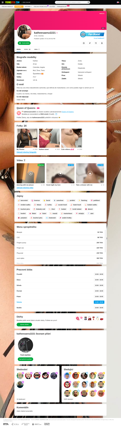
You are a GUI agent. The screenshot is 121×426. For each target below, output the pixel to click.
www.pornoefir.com (25, 419)
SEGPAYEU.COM (44, 419)
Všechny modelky (7, 6)
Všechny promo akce (41, 6)
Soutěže (52, 6)
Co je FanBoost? (99, 38)
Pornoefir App (62, 6)
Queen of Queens (68, 112)
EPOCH (37, 419)
